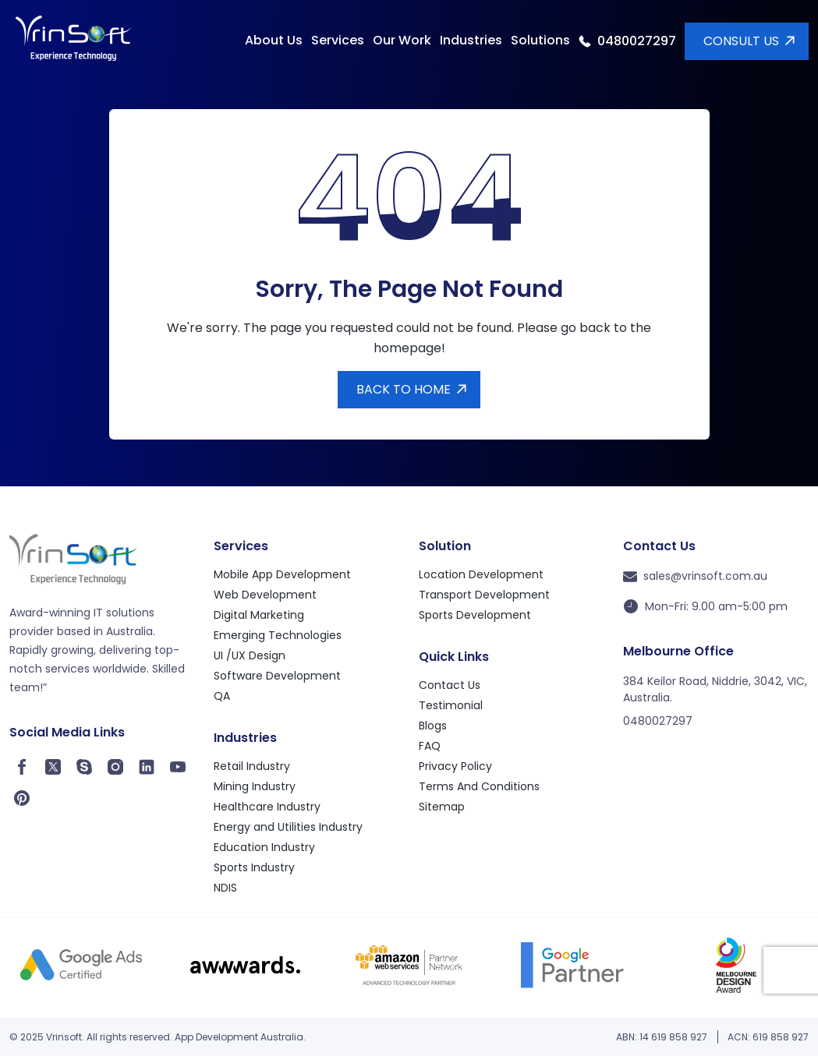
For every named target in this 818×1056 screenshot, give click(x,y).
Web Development (265, 595)
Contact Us (451, 685)
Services (337, 40)
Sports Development (475, 615)
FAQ (431, 746)
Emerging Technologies (278, 635)
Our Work (402, 40)
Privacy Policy (455, 766)
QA (222, 696)
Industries (471, 40)
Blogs (433, 726)
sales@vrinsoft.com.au (695, 576)
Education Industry (264, 847)
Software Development (277, 676)
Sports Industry (254, 868)
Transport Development (484, 595)
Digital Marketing (259, 615)
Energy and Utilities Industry (288, 827)
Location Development (481, 575)
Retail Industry (252, 766)
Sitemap (442, 807)
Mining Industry (255, 787)
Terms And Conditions (479, 787)
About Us (274, 40)
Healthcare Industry (267, 807)
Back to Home (403, 389)
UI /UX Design (249, 656)
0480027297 (636, 41)
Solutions (540, 40)
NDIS (225, 888)
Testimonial (451, 706)
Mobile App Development (282, 575)
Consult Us (741, 41)
